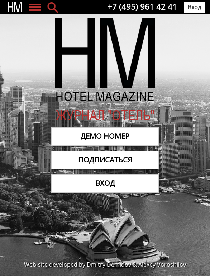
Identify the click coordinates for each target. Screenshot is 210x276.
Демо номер (105, 136)
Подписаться (105, 160)
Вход (194, 7)
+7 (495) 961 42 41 (142, 6)
